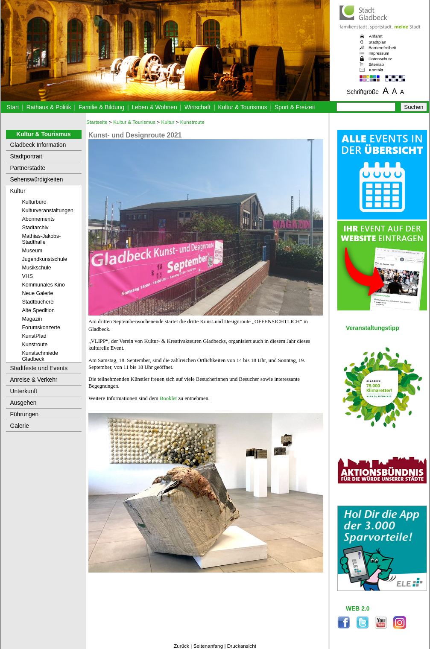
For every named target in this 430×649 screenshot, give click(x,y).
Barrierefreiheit (382, 47)
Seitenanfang (208, 646)
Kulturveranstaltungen (47, 210)
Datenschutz (380, 58)
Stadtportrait (26, 156)
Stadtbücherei (38, 302)
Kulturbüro (34, 202)
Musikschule (36, 268)
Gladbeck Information (38, 145)
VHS (27, 276)
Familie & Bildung (101, 107)
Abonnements (38, 219)
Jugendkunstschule (44, 259)
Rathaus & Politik (48, 107)
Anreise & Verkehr (34, 380)
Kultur (18, 191)
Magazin (32, 319)
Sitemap (376, 64)
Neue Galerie (37, 293)
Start (12, 107)
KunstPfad (34, 336)
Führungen (24, 414)
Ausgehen (23, 403)
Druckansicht (241, 646)
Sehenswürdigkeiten (36, 179)
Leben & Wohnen (154, 107)
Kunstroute (35, 345)
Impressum (379, 53)
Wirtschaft (197, 107)
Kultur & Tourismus (242, 107)
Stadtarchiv (35, 228)
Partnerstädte (28, 168)
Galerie (19, 426)
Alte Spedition (38, 310)
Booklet (168, 398)
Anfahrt (376, 36)
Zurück (181, 646)
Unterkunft (24, 391)
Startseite (97, 122)
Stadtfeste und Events (39, 368)
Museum (32, 251)
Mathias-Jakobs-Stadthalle (41, 239)
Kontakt (376, 69)
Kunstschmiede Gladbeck (40, 356)
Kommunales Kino (43, 285)
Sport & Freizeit (295, 107)
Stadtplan (377, 42)
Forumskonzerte (41, 327)
